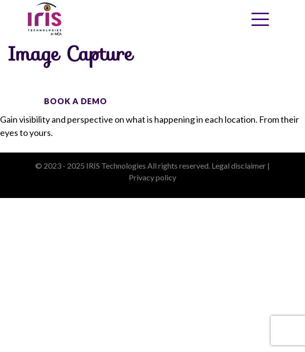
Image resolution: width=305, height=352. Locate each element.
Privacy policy (152, 177)
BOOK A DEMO (75, 101)
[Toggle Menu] (260, 19)
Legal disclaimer (238, 165)
